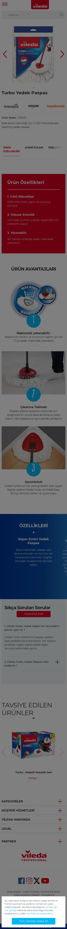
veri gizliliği (10, 910)
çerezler (49, 907)
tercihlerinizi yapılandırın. (39, 913)
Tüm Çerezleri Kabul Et (33, 921)
